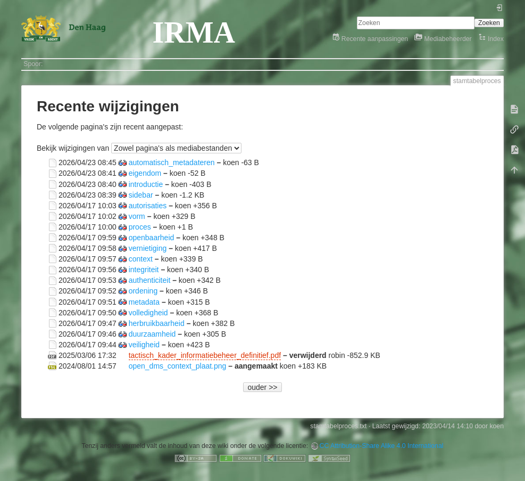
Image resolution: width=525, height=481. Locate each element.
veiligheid (144, 344)
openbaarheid (151, 237)
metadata (144, 301)
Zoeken (489, 23)
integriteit (144, 269)
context (141, 259)
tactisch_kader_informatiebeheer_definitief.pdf (205, 355)
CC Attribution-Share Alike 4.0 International (382, 446)
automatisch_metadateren (172, 162)
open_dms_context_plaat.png (178, 366)
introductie (146, 184)
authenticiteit (150, 280)
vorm (137, 215)
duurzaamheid (152, 333)
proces (140, 226)
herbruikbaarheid (157, 323)
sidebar (141, 194)
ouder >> (262, 387)
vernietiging (148, 248)
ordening (143, 291)
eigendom (145, 173)
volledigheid (148, 312)
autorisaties (148, 205)
